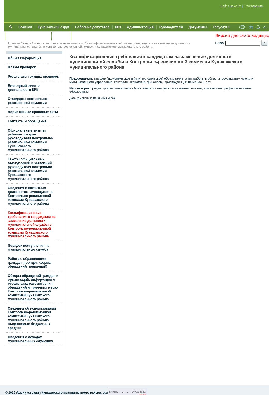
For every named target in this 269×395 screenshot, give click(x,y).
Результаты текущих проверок (33, 76)
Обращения (17, 36)
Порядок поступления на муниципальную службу (28, 247)
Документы (198, 27)
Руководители (171, 27)
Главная (25, 27)
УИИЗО (79, 36)
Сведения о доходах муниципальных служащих (30, 339)
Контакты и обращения (27, 121)
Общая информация (25, 58)
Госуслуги (221, 27)
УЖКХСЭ (61, 36)
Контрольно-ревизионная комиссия (59, 43)
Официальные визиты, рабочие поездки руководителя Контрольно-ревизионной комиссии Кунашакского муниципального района (30, 140)
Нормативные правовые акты (33, 112)
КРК (118, 27)
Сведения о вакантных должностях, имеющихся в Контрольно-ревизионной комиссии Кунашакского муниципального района (30, 196)
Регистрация (254, 6)
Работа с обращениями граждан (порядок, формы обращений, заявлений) (30, 262)
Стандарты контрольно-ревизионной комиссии (28, 101)
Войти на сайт (231, 6)
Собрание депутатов (92, 27)
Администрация (140, 27)
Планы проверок (22, 67)
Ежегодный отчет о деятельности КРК (24, 88)
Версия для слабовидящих (242, 35)
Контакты (41, 36)
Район (26, 43)
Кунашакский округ (53, 27)
